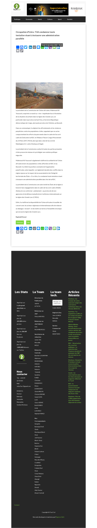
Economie (29, 19)
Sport (60, 19)
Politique (17, 19)
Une (28, 222)
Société (69, 19)
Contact (16, 505)
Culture (49, 19)
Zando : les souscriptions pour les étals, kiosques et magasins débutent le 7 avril (75, 377)
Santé (40, 19)
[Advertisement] (39, 68)
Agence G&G (60, 517)
